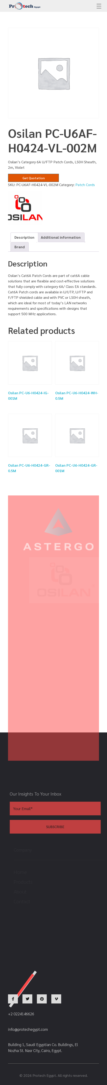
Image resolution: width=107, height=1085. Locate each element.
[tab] (24, 237)
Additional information (61, 237)
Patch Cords (85, 184)
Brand (19, 246)
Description (24, 237)
